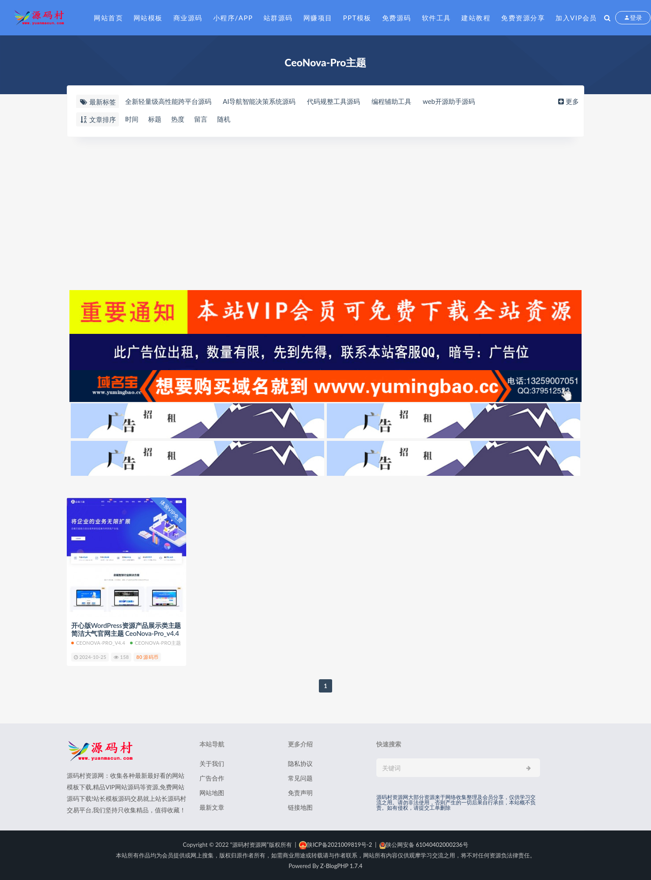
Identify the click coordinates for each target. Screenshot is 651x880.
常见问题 (300, 778)
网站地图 (211, 792)
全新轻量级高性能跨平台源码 (168, 101)
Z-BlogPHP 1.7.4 (341, 865)
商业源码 (188, 18)
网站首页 (108, 18)
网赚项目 (318, 18)
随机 (223, 119)
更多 (567, 101)
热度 (177, 119)
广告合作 (211, 778)
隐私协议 (300, 763)
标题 (154, 119)
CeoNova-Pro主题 (155, 643)
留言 (200, 119)
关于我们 (211, 763)
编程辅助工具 (391, 101)
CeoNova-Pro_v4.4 (98, 643)
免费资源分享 (523, 18)
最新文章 (211, 807)
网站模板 (148, 18)
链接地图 (300, 807)
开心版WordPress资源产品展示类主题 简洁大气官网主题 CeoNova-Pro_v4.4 (126, 629)
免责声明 (300, 792)
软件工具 (436, 18)
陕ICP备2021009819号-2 (335, 844)
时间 (131, 119)
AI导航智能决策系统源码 (259, 101)
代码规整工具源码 (333, 101)
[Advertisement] (325, 212)
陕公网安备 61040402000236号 (423, 844)
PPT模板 (357, 18)
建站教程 (475, 18)
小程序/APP (233, 18)
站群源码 (278, 18)
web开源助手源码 (449, 101)
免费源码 (396, 18)
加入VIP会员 (576, 18)
